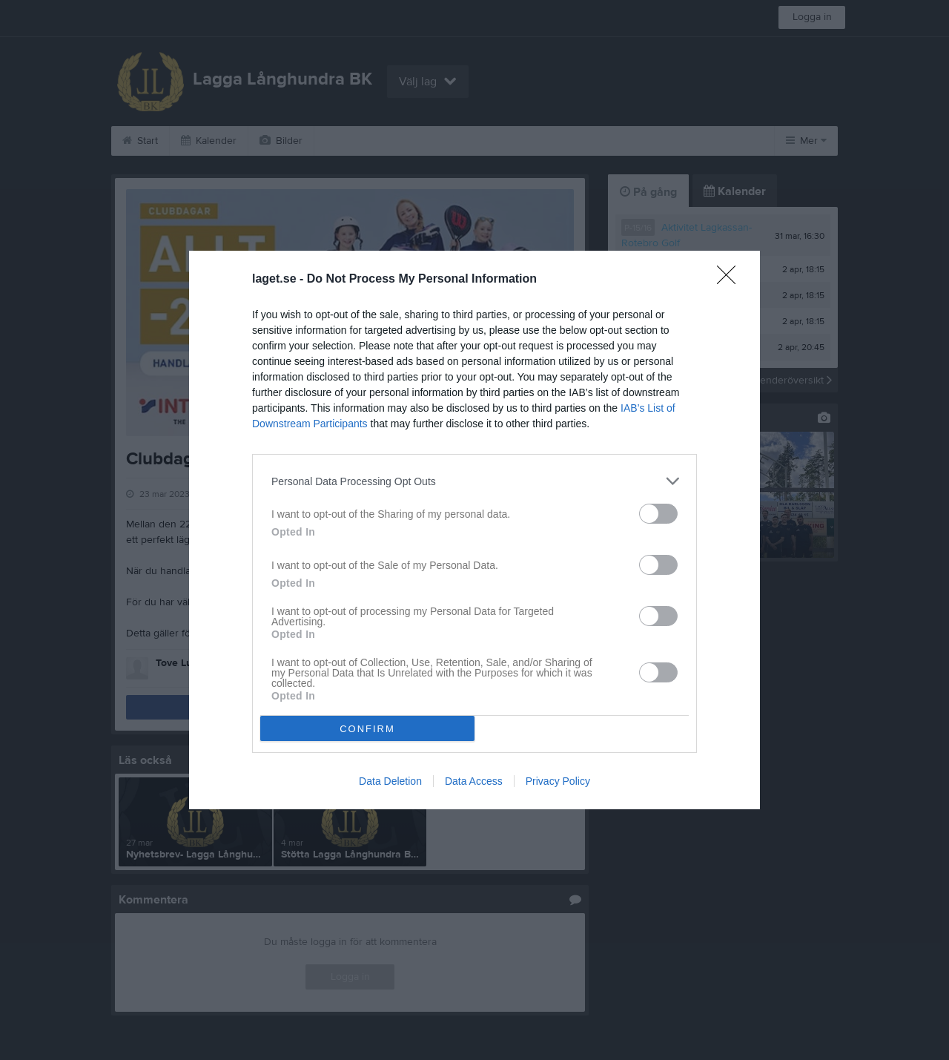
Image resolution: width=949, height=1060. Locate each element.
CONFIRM (367, 728)
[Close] (731, 280)
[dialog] (474, 530)
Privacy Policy (558, 781)
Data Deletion (390, 781)
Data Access (474, 781)
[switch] (658, 514)
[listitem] (474, 481)
